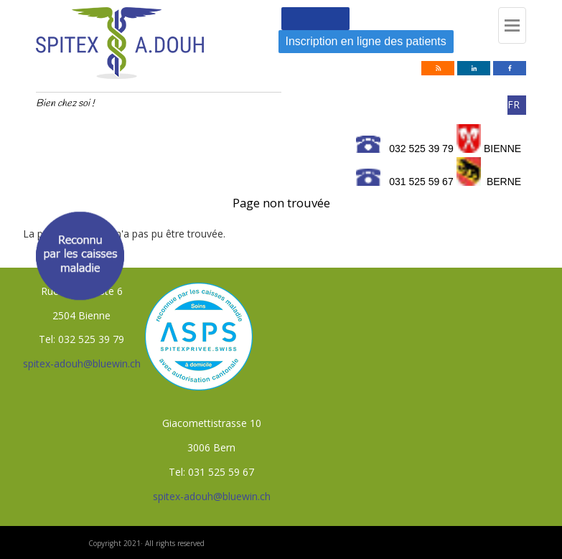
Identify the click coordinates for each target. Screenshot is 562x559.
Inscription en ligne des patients (366, 41)
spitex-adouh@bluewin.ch (82, 363)
